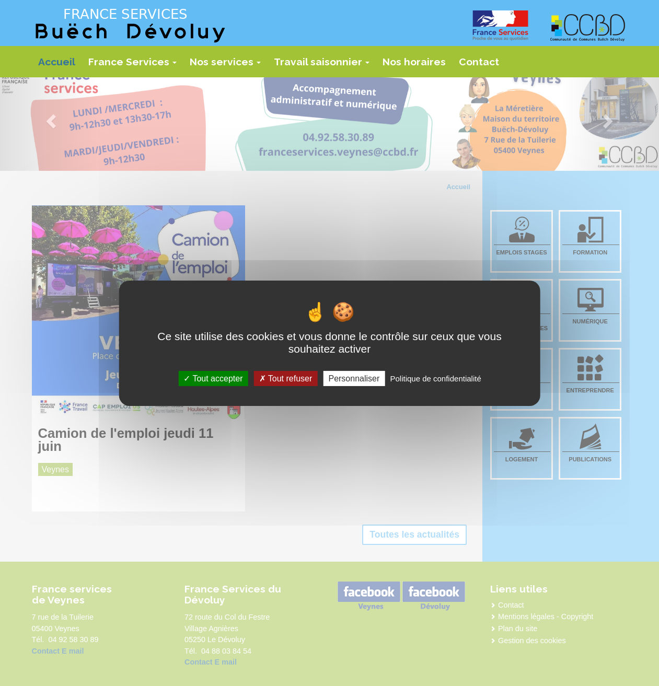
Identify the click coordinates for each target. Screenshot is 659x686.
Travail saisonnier (324, 65)
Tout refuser (286, 378)
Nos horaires (414, 61)
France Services (135, 65)
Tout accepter (212, 378)
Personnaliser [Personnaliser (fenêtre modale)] (353, 378)
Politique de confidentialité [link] (435, 378)
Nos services (228, 65)
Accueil (56, 61)
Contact (479, 61)
